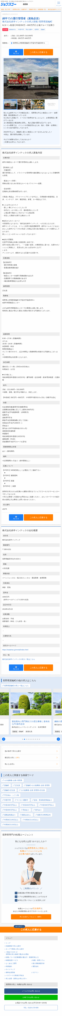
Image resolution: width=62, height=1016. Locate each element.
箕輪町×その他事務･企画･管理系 (37, 785)
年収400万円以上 (28, 805)
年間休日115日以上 (10, 825)
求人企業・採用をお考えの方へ (16, 978)
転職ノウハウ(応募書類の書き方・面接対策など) (22, 957)
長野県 (36, 29)
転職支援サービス (12, 960)
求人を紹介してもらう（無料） (31, 917)
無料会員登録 (10, 972)
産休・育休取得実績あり (42, 800)
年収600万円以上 (9, 810)
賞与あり (37, 810)
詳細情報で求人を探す (13, 946)
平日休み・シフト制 (10, 795)
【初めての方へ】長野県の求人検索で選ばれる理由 (17, 953)
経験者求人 (12, 29)
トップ (8, 943)
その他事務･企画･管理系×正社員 (32, 790)
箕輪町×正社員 (8, 790)
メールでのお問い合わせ (31, 991)
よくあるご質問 (11, 963)
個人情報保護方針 (39, 963)
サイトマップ (10, 969)
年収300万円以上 (9, 805)
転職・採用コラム (39, 960)
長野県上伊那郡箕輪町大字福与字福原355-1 (29, 43)
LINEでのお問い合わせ (31, 997)
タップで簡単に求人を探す (15, 949)
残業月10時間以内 (43, 815)
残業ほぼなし (25, 815)
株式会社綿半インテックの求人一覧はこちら (18, 659)
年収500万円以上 (46, 805)
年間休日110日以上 (30, 820)
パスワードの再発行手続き (15, 975)
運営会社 (36, 966)
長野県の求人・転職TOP (20, 9)
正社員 (5, 29)
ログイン (36, 972)
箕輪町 (43, 29)
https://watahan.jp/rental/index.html (15, 650)
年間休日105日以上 (10, 820)
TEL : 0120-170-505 (31, 1008)
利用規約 (9, 966)
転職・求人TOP (5, 9)
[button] (3, 739)
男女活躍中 (29, 29)
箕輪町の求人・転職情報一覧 (37, 9)
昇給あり (25, 810)
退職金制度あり (9, 815)
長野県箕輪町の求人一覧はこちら (15, 686)
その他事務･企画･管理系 (12, 780)
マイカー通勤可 (21, 800)
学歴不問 (21, 29)
